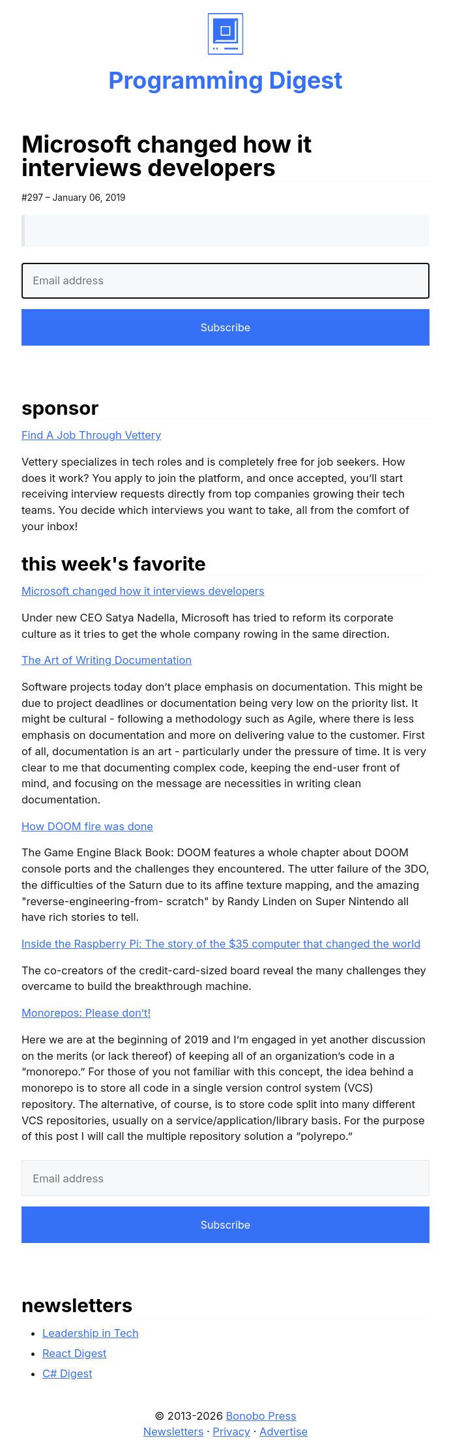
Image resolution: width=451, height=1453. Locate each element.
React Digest (74, 1353)
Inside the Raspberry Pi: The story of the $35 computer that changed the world (221, 943)
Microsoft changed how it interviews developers (143, 590)
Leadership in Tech (90, 1333)
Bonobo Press (261, 1415)
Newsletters (173, 1431)
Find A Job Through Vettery (92, 435)
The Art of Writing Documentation (107, 660)
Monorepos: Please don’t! (86, 1012)
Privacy (231, 1431)
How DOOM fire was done (87, 826)
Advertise (283, 1431)
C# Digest (67, 1373)
